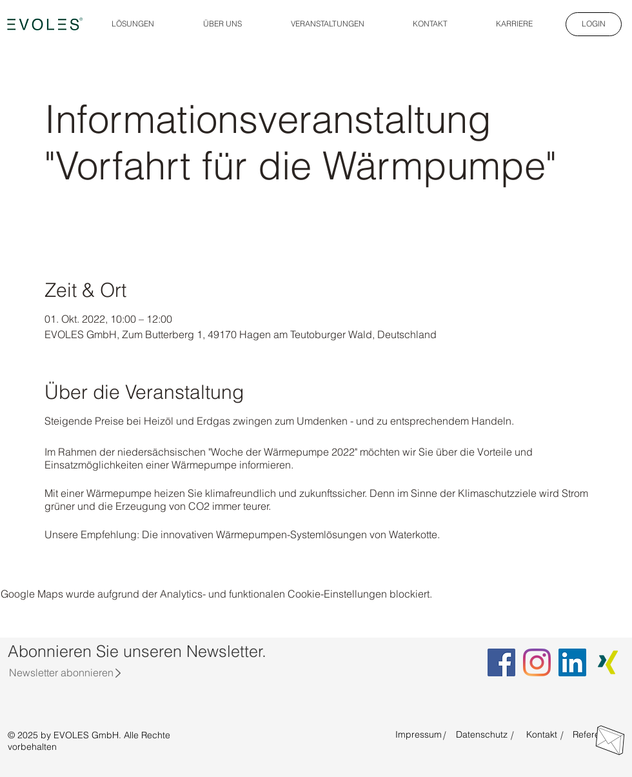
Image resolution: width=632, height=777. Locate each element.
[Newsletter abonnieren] (61, 672)
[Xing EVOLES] (608, 662)
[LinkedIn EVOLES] (572, 662)
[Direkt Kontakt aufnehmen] (610, 740)
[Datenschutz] (481, 735)
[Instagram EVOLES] (537, 662)
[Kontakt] (541, 735)
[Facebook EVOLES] (501, 662)
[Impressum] (418, 735)
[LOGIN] (594, 24)
